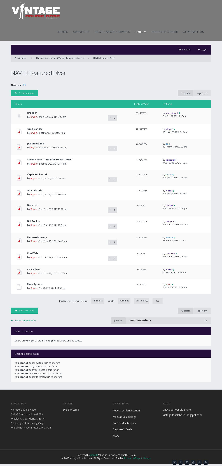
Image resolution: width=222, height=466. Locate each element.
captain (169, 174)
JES (24, 85)
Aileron (169, 190)
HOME (63, 31)
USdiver (169, 205)
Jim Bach (32, 113)
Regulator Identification (126, 410)
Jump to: (118, 320)
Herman (170, 237)
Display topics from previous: (81, 301)
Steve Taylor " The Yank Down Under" (49, 159)
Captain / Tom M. (37, 174)
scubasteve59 (172, 113)
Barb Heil (32, 205)
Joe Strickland (35, 143)
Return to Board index (25, 320)
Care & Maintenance (125, 423)
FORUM (141, 31)
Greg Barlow (34, 129)
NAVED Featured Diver (104, 58)
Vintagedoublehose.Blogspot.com (182, 415)
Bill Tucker (33, 221)
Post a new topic (24, 93)
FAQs (116, 435)
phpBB (94, 454)
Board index (20, 58)
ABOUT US (81, 31)
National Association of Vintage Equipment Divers (59, 58)
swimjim (170, 221)
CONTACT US (193, 31)
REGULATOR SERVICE (112, 31)
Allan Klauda (34, 190)
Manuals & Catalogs (124, 416)
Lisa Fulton (34, 269)
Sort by (128, 301)
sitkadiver (170, 159)
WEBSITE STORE (164, 31)
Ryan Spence (34, 284)
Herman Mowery (37, 237)
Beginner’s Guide (122, 429)
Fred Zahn (33, 253)
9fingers (169, 129)
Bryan (34, 116)
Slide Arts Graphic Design (137, 458)
